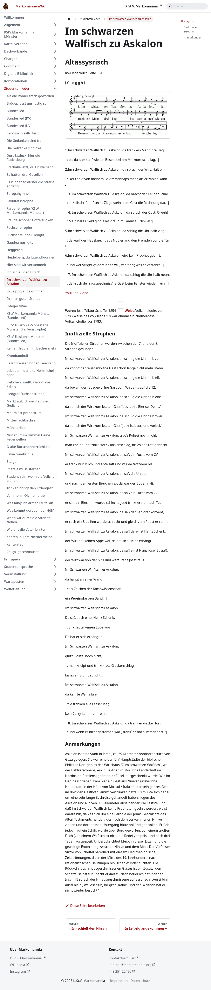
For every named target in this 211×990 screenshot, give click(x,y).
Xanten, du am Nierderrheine (30, 537)
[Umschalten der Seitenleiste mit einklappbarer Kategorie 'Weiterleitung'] (55, 589)
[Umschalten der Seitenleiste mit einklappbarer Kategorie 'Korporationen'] (55, 81)
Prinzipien (12, 559)
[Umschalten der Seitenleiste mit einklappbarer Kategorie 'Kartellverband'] (55, 44)
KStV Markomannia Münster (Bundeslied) (29, 315)
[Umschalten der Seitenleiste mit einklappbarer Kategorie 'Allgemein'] (55, 25)
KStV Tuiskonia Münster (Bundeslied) (25, 338)
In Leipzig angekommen (26, 291)
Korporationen (15, 81)
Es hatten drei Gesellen (25, 174)
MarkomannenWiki (31, 6)
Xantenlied (15, 544)
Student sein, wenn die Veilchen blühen (32, 478)
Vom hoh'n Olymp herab (26, 495)
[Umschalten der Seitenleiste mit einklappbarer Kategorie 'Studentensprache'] (55, 566)
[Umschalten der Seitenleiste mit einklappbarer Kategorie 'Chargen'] (55, 58)
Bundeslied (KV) (19, 118)
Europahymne (18, 193)
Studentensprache (18, 566)
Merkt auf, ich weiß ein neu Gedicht (28, 403)
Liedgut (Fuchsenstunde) (26, 393)
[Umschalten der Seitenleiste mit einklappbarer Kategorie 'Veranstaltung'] (55, 574)
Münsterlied (16, 427)
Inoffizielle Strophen (190, 29)
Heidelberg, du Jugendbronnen (31, 257)
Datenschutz (140, 980)
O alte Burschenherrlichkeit (28, 446)
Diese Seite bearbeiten (85, 905)
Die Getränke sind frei (24, 148)
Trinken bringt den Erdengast (30, 488)
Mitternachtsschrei (21, 420)
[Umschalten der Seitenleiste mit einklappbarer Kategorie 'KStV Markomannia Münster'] (55, 34)
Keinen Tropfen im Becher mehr (32, 348)
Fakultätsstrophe (20, 201)
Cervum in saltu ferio (23, 133)
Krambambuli (17, 355)
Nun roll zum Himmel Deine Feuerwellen (28, 437)
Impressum (119, 980)
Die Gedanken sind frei (24, 140)
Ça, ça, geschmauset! (23, 551)
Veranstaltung (15, 574)
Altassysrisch (188, 21)
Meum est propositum (24, 413)
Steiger (12, 461)
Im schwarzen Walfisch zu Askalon (27, 281)
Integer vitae (17, 306)
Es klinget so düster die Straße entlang (30, 184)
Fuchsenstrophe (19, 227)
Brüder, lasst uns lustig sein (28, 103)
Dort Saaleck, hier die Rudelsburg (23, 157)
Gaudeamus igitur (21, 242)
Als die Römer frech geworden (30, 96)
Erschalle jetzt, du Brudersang (30, 167)
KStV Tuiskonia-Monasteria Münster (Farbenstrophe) (28, 327)
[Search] (187, 6)
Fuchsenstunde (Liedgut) (26, 235)
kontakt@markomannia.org (132, 964)
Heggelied (15, 250)
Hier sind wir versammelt (26, 264)
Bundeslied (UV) (19, 125)
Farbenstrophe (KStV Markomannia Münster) (25, 210)
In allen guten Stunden (25, 298)
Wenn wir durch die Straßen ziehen (28, 520)
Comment (12, 66)
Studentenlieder (16, 88)
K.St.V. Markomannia (143, 6)
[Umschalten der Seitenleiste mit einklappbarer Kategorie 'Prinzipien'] (55, 559)
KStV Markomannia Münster (19, 34)
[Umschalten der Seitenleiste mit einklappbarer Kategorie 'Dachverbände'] (55, 51)
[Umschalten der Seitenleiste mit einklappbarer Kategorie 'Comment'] (55, 66)
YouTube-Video (76, 293)
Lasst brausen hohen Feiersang (31, 363)
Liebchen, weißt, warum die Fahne (28, 384)
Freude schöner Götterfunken (30, 220)
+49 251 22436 (122, 971)
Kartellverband (15, 44)
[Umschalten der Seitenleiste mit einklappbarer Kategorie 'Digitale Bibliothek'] (55, 73)
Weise (129, 310)
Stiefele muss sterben (24, 469)
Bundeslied (15, 111)
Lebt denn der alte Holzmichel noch (30, 372)
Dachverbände (15, 51)
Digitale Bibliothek (18, 73)
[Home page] (69, 19)
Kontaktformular (123, 958)
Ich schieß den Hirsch (23, 272)
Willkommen (14, 17)
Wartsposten (14, 581)
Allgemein (12, 25)
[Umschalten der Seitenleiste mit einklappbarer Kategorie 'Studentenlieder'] (55, 88)
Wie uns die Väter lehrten (26, 529)
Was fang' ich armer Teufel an (30, 503)
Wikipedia (19, 964)
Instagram (20, 971)
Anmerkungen (193, 37)
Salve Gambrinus (20, 454)
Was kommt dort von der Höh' (30, 510)
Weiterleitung (15, 589)
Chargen (11, 58)
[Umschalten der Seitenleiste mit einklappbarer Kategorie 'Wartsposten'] (55, 581)
